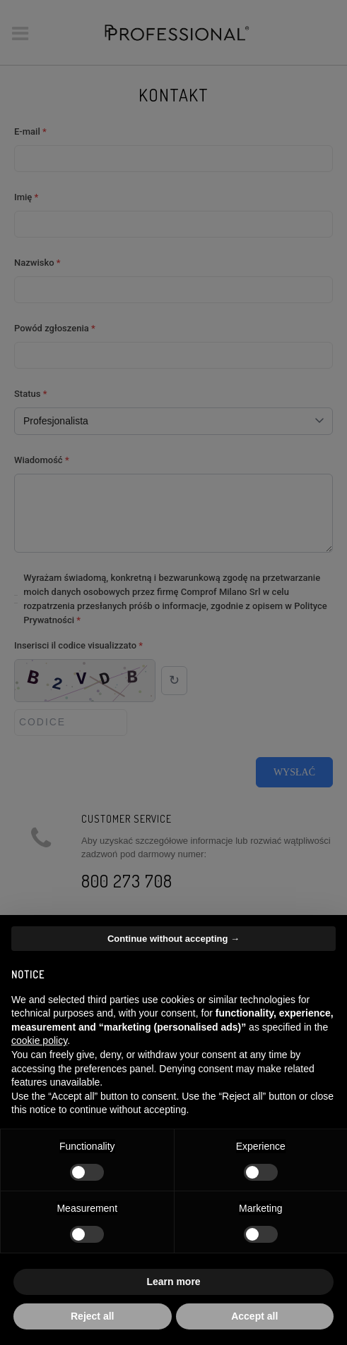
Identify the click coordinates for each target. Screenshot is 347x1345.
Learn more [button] (173, 1281)
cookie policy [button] (39, 1040)
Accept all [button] (254, 1316)
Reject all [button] (92, 1316)
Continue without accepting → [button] (173, 938)
